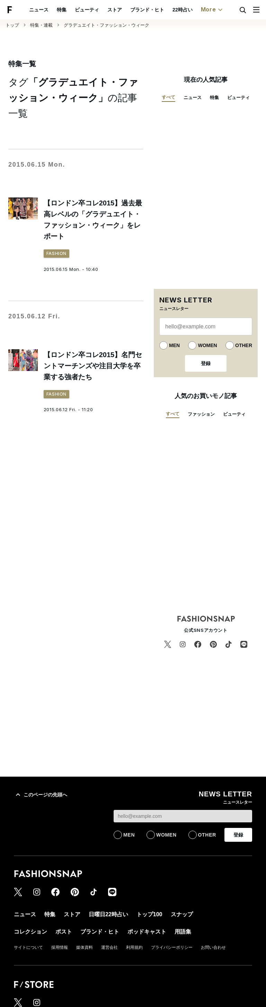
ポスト (63, 932)
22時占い (182, 9)
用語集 (183, 932)
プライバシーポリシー (172, 947)
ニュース (38, 9)
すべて (168, 97)
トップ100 (149, 914)
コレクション (30, 932)
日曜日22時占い (108, 914)
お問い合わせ (213, 947)
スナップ (182, 914)
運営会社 (109, 947)
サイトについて (28, 947)
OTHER (243, 345)
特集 (61, 9)
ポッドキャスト (146, 932)
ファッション (201, 414)
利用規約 (134, 947)
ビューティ (87, 9)
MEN (174, 345)
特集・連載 (41, 25)
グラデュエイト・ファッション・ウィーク (106, 25)
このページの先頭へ (40, 794)
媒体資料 (84, 947)
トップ (12, 25)
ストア (114, 9)
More (212, 10)
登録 (206, 363)
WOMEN (207, 345)
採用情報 (59, 947)
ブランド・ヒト (147, 9)
